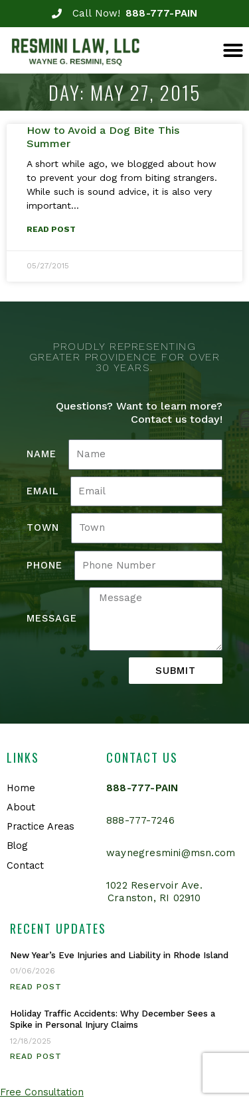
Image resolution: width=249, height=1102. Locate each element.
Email (42, 491)
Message (52, 618)
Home (21, 788)
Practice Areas (40, 826)
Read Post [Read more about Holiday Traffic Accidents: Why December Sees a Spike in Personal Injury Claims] (36, 1056)
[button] (233, 50)
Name (41, 454)
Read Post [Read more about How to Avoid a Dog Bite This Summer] (51, 229)
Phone (44, 565)
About (21, 807)
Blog (17, 846)
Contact (25, 865)
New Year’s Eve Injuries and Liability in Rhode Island (119, 955)
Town (43, 527)
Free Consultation (42, 1092)
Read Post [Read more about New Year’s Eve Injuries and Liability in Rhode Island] (36, 986)
